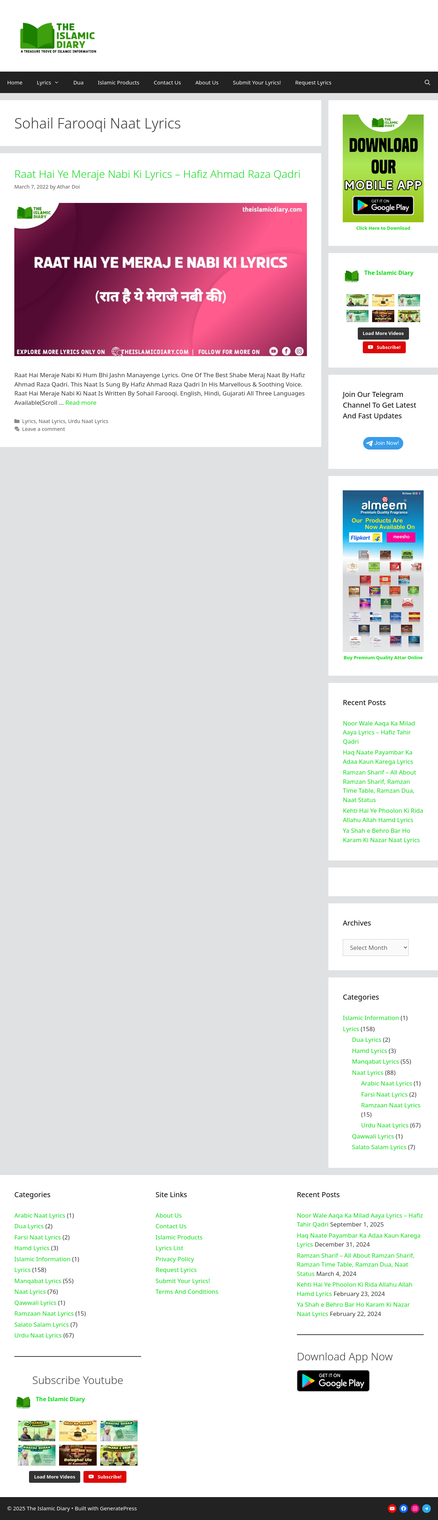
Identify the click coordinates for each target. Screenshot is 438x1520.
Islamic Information (371, 1018)
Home (15, 82)
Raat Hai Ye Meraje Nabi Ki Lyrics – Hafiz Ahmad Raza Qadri (157, 173)
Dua (78, 82)
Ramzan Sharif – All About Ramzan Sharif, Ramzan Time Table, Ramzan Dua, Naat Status (355, 1264)
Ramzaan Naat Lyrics (390, 1105)
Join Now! (382, 443)
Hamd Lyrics (369, 1050)
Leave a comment (43, 429)
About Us (207, 82)
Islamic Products (118, 82)
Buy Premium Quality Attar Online (383, 657)
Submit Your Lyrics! (257, 82)
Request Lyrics (313, 82)
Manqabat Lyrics (375, 1061)
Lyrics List (169, 1248)
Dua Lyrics (366, 1039)
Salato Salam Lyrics (379, 1147)
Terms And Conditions (186, 1291)
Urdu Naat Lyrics (88, 421)
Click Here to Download (383, 228)
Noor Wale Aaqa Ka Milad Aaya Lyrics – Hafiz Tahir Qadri (379, 732)
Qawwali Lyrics (373, 1136)
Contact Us (167, 82)
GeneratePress (118, 1508)
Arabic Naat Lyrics (386, 1083)
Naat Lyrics (52, 421)
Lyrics (51, 82)
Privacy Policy (174, 1259)
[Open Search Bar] (427, 82)
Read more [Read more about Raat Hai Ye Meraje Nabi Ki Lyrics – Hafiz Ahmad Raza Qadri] (80, 402)
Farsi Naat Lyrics (384, 1094)
